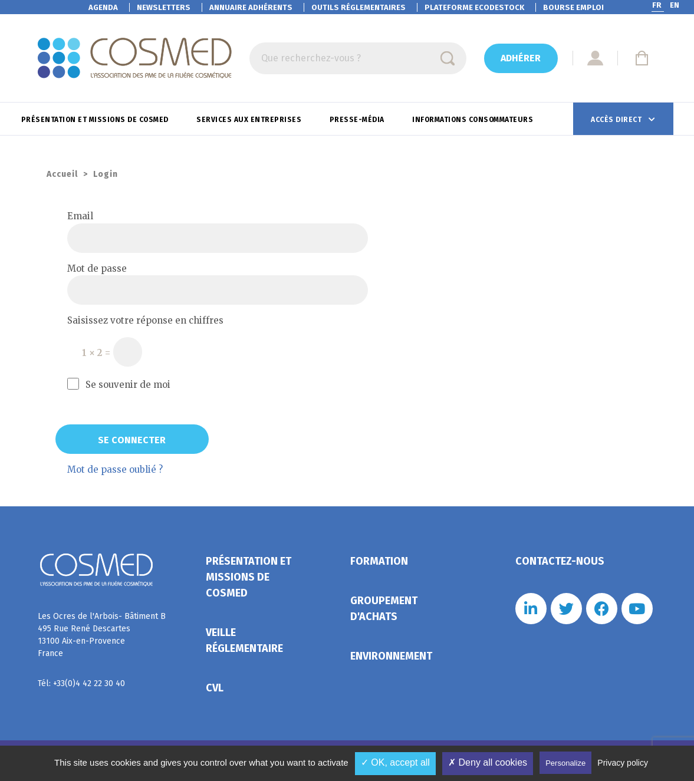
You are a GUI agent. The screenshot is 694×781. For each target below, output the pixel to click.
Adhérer (521, 58)
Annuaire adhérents (250, 7)
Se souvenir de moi (118, 384)
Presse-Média (358, 120)
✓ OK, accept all (395, 762)
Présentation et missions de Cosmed (96, 120)
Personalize (565, 763)
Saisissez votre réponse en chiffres (145, 320)
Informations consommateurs (473, 120)
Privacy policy (622, 762)
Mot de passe (97, 268)
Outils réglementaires (358, 7)
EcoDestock (474, 7)
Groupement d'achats (383, 608)
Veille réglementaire (244, 640)
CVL (214, 687)
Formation (379, 561)
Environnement (391, 656)
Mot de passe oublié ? (115, 469)
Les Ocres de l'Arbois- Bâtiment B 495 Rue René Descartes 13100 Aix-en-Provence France (102, 634)
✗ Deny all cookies (487, 762)
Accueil (62, 174)
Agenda (103, 7)
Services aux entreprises (250, 120)
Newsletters (163, 7)
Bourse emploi (573, 7)
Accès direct (617, 120)
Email (80, 216)
